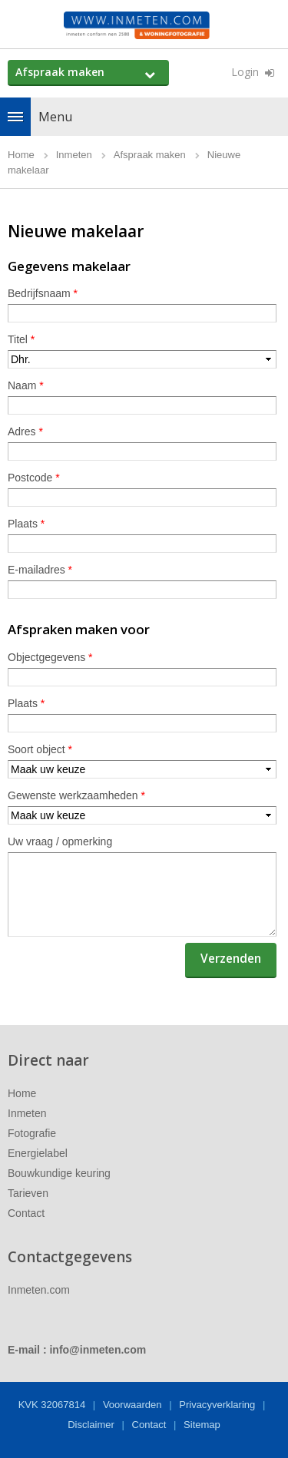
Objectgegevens (50, 657)
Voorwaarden (132, 1404)
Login (245, 71)
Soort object (40, 749)
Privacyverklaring (217, 1404)
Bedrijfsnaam (43, 293)
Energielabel (38, 1153)
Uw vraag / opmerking (60, 841)
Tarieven (28, 1193)
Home (22, 1093)
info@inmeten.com (97, 1350)
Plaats (26, 523)
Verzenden (230, 959)
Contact (26, 1213)
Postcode (34, 477)
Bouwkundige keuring (59, 1173)
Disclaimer (91, 1424)
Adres (25, 431)
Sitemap (202, 1424)
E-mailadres (40, 570)
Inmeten (27, 1113)
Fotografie (32, 1133)
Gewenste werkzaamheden (76, 795)
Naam (26, 385)
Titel (21, 339)
